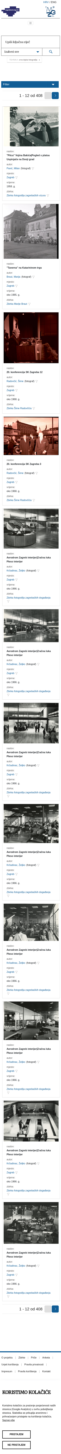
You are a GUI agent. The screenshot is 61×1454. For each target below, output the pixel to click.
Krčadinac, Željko (16, 570)
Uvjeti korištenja (10, 1364)
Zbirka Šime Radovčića (19, 408)
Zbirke (21, 1357)
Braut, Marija (13, 276)
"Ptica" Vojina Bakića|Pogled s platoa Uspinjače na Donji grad (28, 157)
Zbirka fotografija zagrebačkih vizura (26, 195)
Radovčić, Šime (15, 381)
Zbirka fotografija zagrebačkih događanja (29, 597)
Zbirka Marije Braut (17, 304)
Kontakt (46, 1371)
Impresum (7, 1371)
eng (53, 2)
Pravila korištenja (27, 1371)
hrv (46, 2)
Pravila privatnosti (34, 1364)
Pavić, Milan (13, 168)
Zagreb (10, 177)
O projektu (7, 1357)
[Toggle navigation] (30, 23)
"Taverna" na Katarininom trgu (24, 267)
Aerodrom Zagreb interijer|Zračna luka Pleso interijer (29, 559)
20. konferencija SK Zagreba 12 (25, 372)
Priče (33, 1357)
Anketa (46, 1357)
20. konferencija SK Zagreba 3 (24, 464)
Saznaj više (8, 1420)
